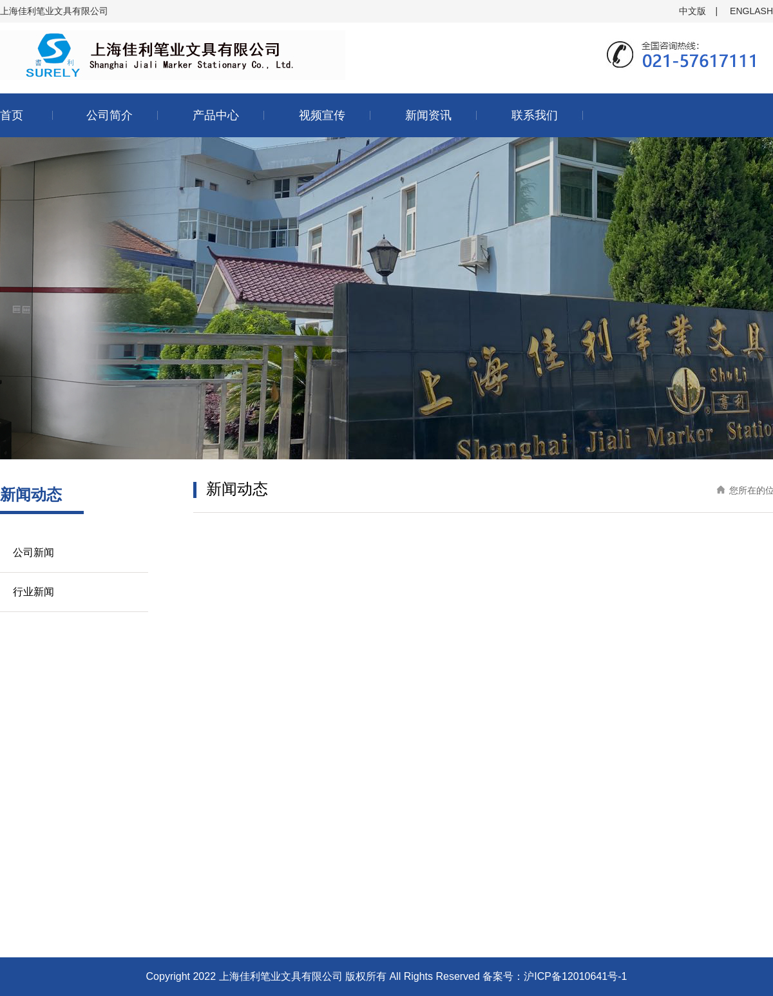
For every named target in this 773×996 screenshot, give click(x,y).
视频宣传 (322, 115)
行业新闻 (33, 591)
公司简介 (109, 115)
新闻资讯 (428, 115)
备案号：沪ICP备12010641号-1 (554, 976)
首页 (11, 115)
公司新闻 (33, 552)
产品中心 (216, 115)
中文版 (692, 11)
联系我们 (534, 115)
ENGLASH (751, 11)
